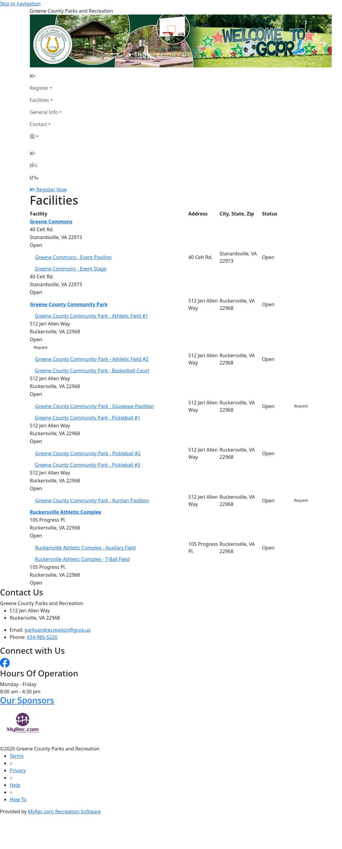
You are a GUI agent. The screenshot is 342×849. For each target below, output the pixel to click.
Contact (38, 124)
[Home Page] (46, 76)
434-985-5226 (42, 637)
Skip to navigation (20, 3)
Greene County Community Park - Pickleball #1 (87, 417)
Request (41, 347)
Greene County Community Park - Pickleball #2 (88, 453)
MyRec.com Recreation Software (64, 811)
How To (18, 799)
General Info (44, 112)
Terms (17, 756)
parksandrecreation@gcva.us (58, 630)
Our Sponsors (27, 700)
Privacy (18, 770)
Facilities (39, 100)
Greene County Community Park (69, 304)
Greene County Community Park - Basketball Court (92, 370)
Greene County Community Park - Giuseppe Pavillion (94, 406)
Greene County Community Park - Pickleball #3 (87, 465)
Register (39, 88)
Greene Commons (51, 221)
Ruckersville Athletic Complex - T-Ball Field (82, 559)
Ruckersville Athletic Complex (65, 512)
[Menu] (34, 177)
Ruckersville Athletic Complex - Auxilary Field (85, 547)
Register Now (52, 189)
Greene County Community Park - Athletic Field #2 (92, 359)
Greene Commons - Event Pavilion (73, 257)
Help (15, 785)
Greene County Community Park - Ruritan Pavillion (92, 500)
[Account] (46, 136)
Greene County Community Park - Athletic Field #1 (91, 316)
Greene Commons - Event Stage (71, 268)
